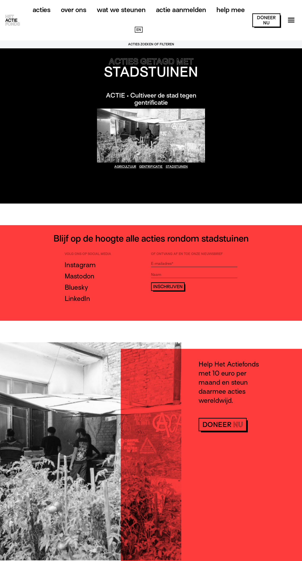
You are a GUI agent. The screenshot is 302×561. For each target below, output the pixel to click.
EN (138, 30)
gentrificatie (151, 166)
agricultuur (125, 166)
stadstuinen (177, 166)
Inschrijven (168, 286)
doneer (266, 20)
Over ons (73, 10)
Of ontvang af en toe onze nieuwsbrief (187, 254)
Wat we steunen (121, 10)
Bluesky (76, 287)
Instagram (80, 265)
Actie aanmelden (181, 10)
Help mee (230, 10)
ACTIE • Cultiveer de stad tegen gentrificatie (151, 99)
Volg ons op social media (88, 254)
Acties (42, 10)
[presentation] (184, 303)
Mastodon (79, 276)
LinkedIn (77, 298)
